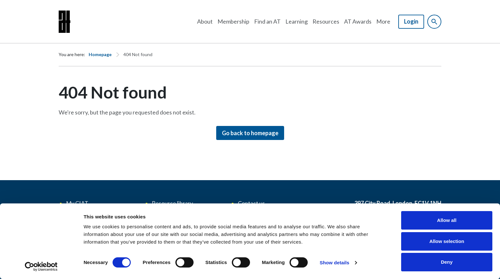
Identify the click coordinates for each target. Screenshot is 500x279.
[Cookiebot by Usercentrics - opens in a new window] (41, 266)
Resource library (172, 203)
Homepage (100, 54)
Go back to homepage (250, 132)
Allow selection (446, 241)
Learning (296, 21)
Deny (447, 262)
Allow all (447, 220)
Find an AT (267, 21)
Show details (334, 262)
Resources (325, 21)
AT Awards (357, 21)
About (205, 21)
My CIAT (77, 203)
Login (411, 21)
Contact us (251, 203)
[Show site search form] (434, 22)
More (383, 21)
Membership (233, 21)
